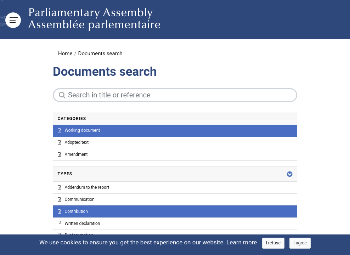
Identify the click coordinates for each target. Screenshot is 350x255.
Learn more (241, 242)
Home (65, 53)
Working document (79, 130)
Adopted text (73, 142)
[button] (290, 174)
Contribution (73, 211)
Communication (76, 199)
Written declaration (79, 223)
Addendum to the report (83, 187)
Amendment (73, 154)
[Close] (273, 243)
